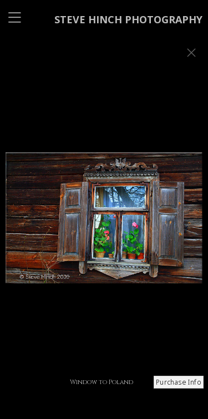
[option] (104, 223)
